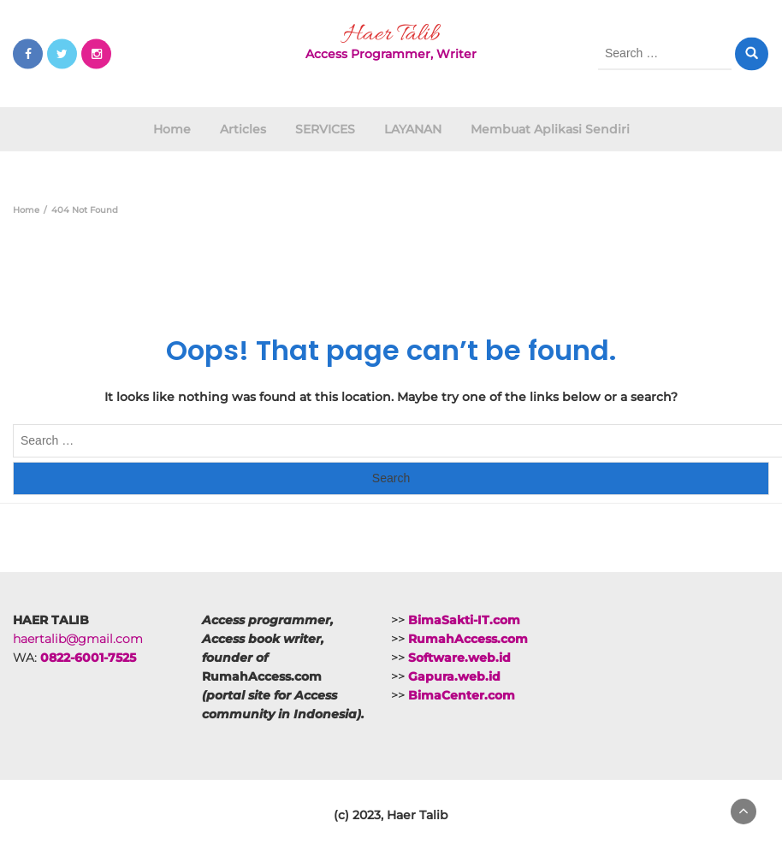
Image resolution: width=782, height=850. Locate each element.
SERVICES (325, 129)
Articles (243, 129)
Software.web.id (459, 657)
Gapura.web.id (454, 676)
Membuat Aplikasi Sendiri (550, 129)
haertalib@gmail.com (78, 638)
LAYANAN (412, 129)
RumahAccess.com (468, 638)
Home (172, 129)
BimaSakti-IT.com (464, 620)
